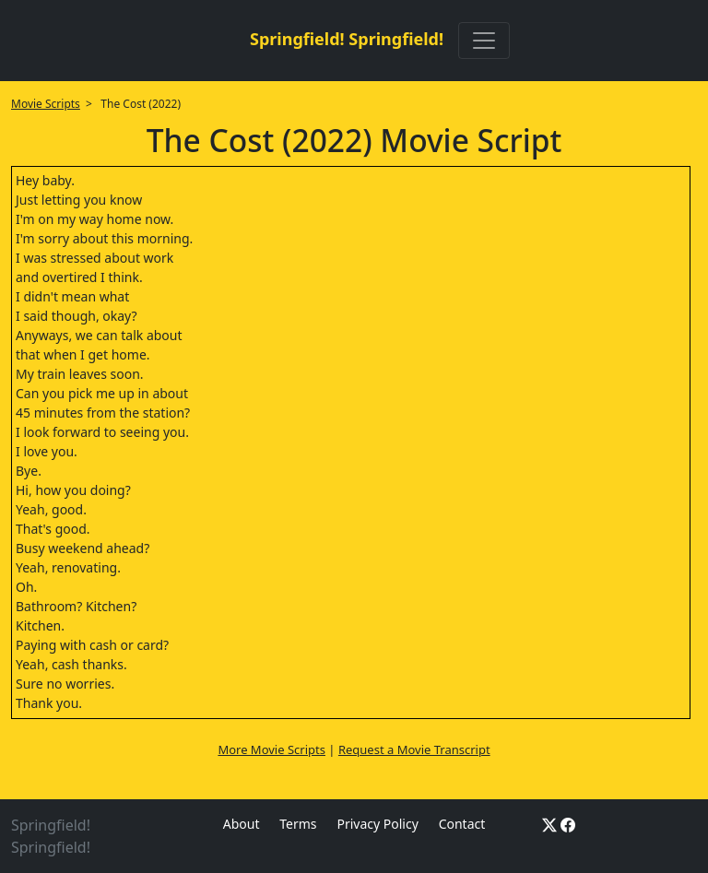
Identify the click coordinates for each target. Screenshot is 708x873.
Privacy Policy (377, 823)
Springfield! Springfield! (346, 39)
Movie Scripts (45, 104)
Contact (462, 823)
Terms (297, 823)
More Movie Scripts (271, 749)
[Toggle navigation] (484, 40)
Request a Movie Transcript (414, 749)
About (241, 823)
